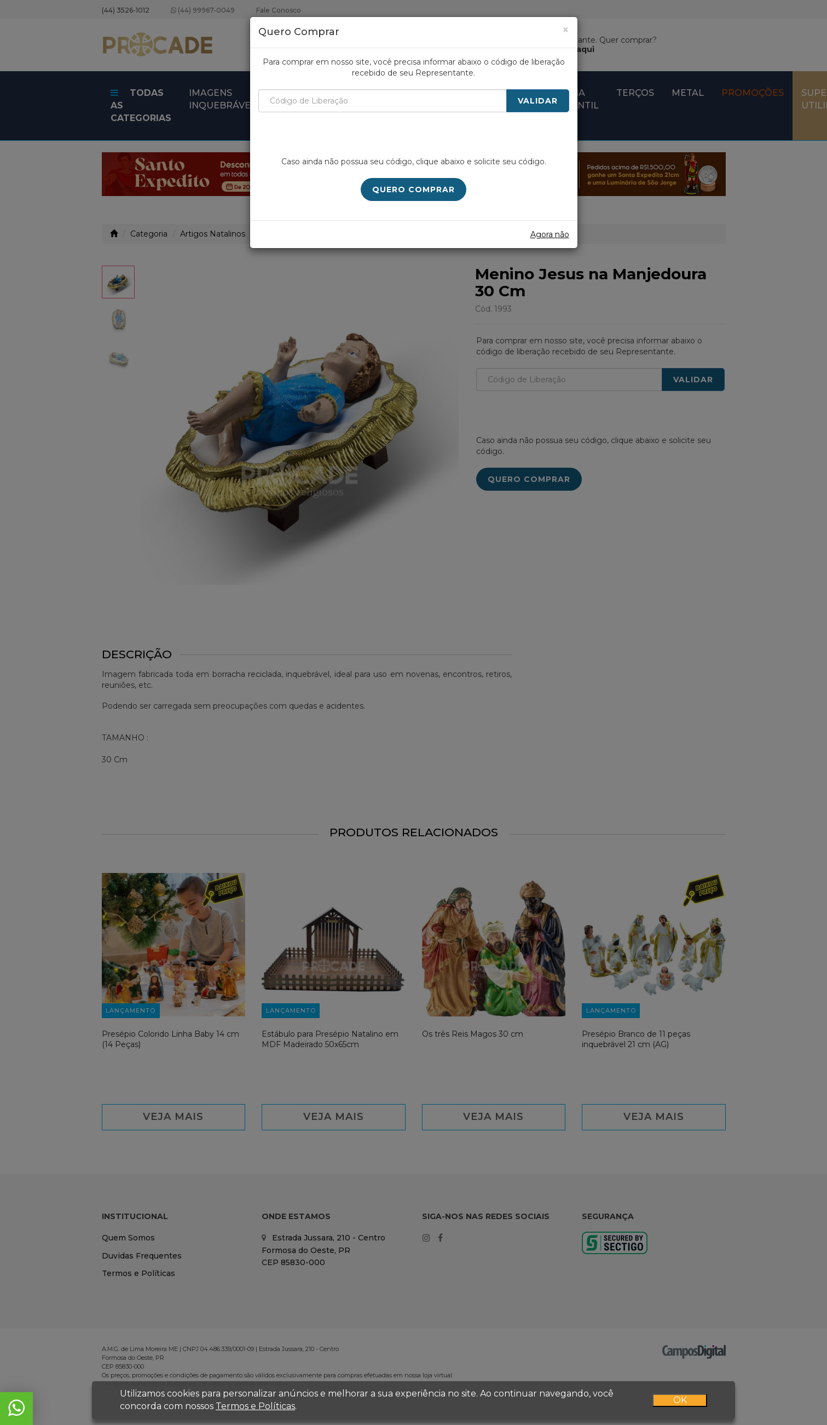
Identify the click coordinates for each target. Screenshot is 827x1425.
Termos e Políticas (255, 1405)
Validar (538, 101)
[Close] (565, 30)
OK (680, 1399)
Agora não (549, 234)
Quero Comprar (413, 189)
